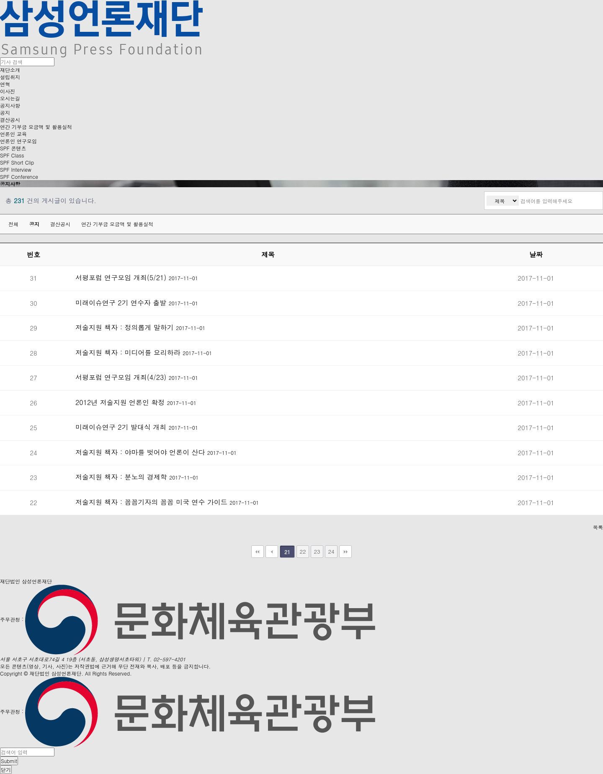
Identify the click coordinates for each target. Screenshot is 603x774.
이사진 (7, 91)
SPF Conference (19, 176)
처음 (257, 551)
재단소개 (10, 69)
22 (302, 551)
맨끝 (345, 551)
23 (317, 551)
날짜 (536, 254)
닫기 (6, 769)
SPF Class (12, 155)
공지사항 (10, 105)
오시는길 (10, 98)
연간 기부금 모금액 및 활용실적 (36, 126)
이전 (271, 551)
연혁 (5, 84)
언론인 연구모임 (18, 140)
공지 (5, 112)
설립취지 (10, 76)
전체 (13, 223)
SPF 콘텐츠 (13, 148)
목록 (598, 527)
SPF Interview (15, 169)
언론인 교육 (13, 133)
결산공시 (10, 119)
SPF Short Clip (17, 162)
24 (331, 551)
